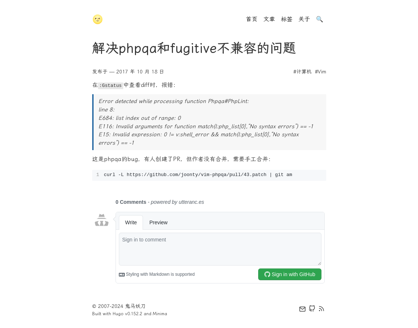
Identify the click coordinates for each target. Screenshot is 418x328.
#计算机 (302, 72)
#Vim (320, 72)
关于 (304, 19)
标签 (287, 19)
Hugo (118, 313)
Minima (160, 313)
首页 (251, 19)
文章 (269, 19)
